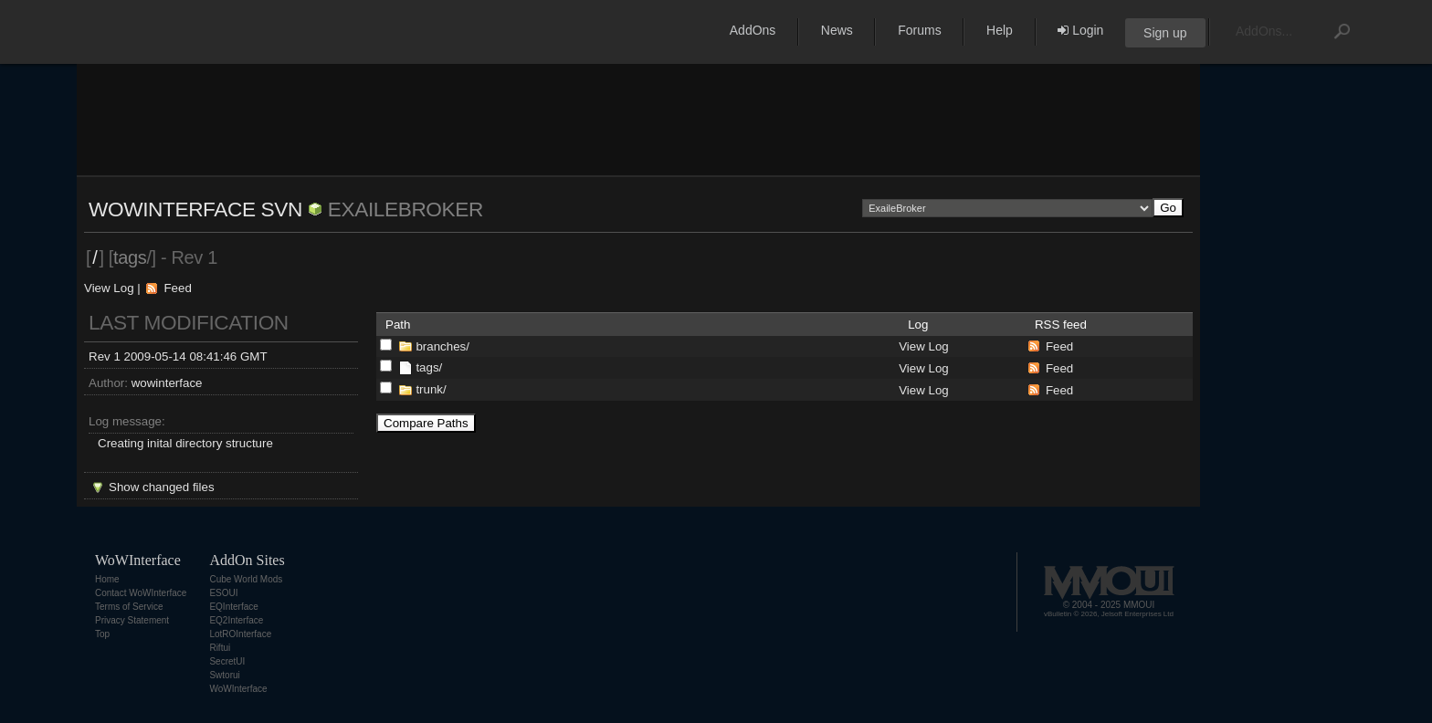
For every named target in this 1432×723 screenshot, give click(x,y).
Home (107, 579)
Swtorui (224, 675)
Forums (919, 30)
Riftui (219, 648)
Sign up (1164, 33)
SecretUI (227, 661)
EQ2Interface (236, 620)
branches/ (442, 346)
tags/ (429, 367)
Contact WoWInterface (140, 593)
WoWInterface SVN (195, 209)
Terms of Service (129, 607)
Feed (177, 288)
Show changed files (162, 487)
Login (1080, 30)
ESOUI (223, 593)
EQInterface (233, 607)
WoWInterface (238, 689)
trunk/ (431, 389)
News (837, 30)
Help (999, 30)
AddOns (753, 30)
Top (102, 634)
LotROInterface (240, 634)
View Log (109, 288)
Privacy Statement (132, 620)
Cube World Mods (245, 579)
